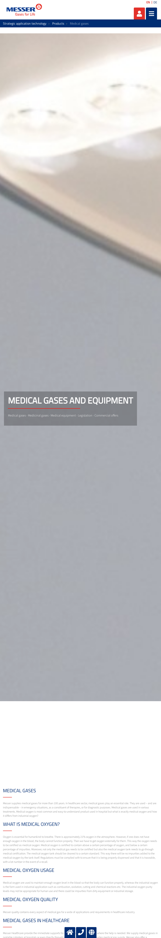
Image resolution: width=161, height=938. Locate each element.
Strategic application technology (24, 23)
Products (58, 23)
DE (155, 2)
